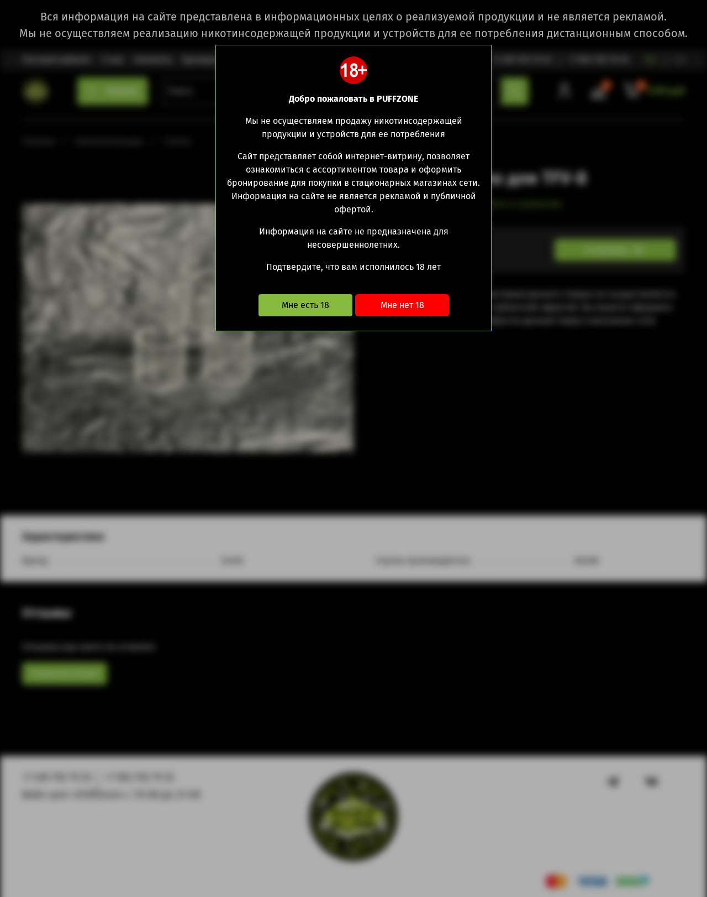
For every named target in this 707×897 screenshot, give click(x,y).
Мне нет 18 (402, 305)
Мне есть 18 (305, 305)
